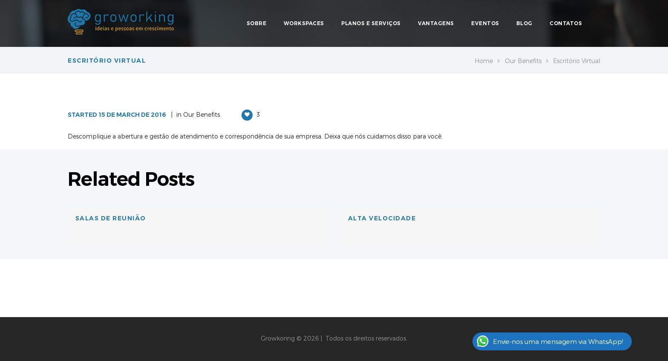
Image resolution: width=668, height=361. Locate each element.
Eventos (485, 23)
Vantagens (436, 23)
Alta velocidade (382, 218)
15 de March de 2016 (132, 114)
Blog (524, 23)
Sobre (257, 23)
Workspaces (304, 23)
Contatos (566, 23)
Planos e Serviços (371, 23)
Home (484, 60)
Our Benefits (523, 60)
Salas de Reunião (110, 218)
